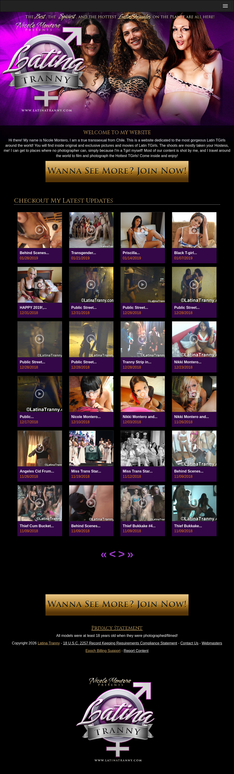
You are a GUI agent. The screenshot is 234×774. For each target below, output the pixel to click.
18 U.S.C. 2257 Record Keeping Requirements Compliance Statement (120, 643)
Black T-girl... (185, 253)
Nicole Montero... (86, 417)
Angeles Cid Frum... (37, 471)
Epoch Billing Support (102, 651)
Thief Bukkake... (188, 526)
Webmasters (212, 643)
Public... (27, 417)
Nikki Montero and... (140, 417)
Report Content (136, 651)
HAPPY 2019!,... (33, 308)
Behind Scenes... (34, 253)
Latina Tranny (49, 643)
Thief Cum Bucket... (37, 526)
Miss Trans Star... (86, 471)
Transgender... (83, 253)
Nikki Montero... (187, 362)
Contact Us (189, 643)
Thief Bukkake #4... (139, 526)
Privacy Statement (117, 628)
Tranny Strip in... (137, 362)
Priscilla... (131, 253)
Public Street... (84, 308)
